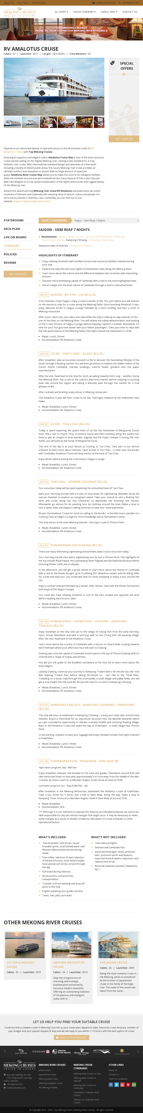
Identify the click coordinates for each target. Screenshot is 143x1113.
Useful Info (108, 11)
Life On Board (15, 237)
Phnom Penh (105, 236)
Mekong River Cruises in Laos (87, 1073)
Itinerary (12, 246)
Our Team (22, 2)
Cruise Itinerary (83, 11)
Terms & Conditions (118, 1078)
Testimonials (39, 2)
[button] (6, 86)
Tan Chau (90, 236)
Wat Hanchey (57, 240)
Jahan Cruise (44, 1070)
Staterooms (14, 220)
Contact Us (129, 11)
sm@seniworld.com (104, 2)
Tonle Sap (94, 240)
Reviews (10, 263)
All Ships (60, 11)
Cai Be (70, 236)
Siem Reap (107, 240)
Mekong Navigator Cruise (51, 1083)
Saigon (61, 236)
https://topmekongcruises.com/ (31, 201)
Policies (10, 254)
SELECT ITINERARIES (54, 220)
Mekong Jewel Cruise (48, 1078)
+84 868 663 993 (129, 2)
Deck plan (12, 229)
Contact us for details (80, 245)
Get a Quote (124, 139)
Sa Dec (79, 236)
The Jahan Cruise (113, 962)
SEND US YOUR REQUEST (71, 1037)
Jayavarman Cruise (47, 1074)
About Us (9, 2)
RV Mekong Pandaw (48, 1087)
